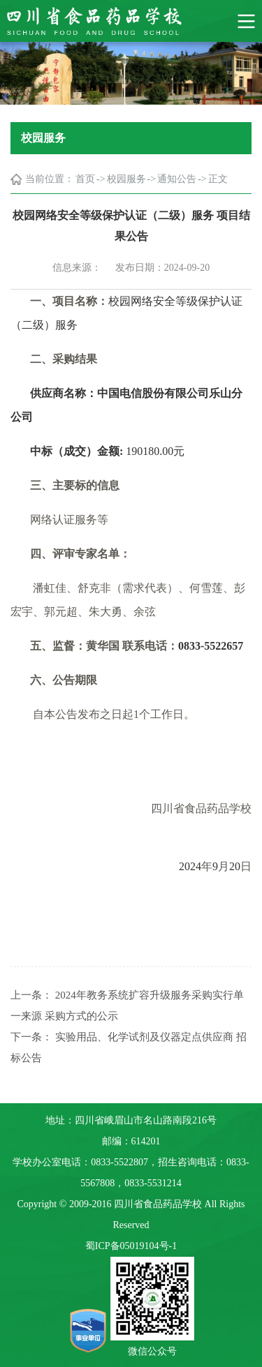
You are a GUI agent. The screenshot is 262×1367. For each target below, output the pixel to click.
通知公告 (176, 179)
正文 (218, 179)
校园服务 (126, 179)
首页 (85, 179)
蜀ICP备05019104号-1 (131, 1246)
